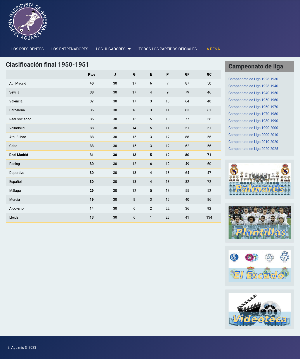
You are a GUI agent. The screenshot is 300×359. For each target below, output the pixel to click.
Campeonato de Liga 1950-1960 (253, 100)
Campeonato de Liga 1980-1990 (253, 121)
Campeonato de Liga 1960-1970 (253, 107)
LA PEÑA (212, 49)
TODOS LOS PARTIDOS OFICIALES (168, 49)
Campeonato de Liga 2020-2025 (253, 149)
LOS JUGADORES (110, 49)
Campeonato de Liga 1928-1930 (253, 79)
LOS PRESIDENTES (27, 49)
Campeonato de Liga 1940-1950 (253, 93)
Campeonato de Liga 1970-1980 (253, 114)
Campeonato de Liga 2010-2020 (253, 142)
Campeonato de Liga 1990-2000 (253, 128)
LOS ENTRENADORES (69, 49)
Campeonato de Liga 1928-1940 (253, 86)
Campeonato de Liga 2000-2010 (253, 135)
